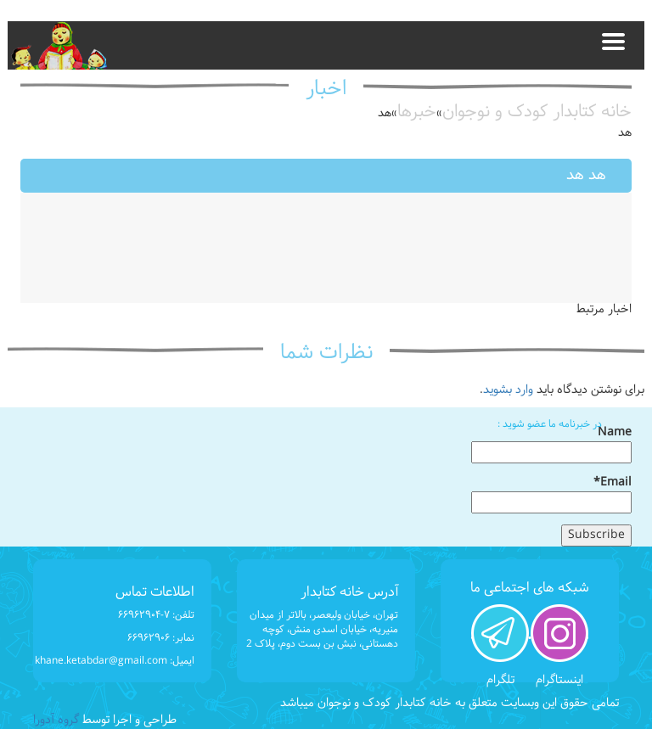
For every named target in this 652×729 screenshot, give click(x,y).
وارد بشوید (508, 390)
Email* (551, 493)
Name (551, 443)
